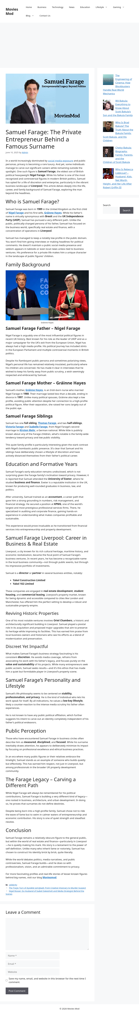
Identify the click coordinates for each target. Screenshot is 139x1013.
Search (107, 205)
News (72, 7)
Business (41, 7)
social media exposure (60, 160)
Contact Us (45, 15)
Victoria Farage (15, 426)
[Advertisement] (69, 44)
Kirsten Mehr (27, 430)
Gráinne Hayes (53, 212)
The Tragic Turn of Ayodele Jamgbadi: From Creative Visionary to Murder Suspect (47, 888)
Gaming (120, 7)
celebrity (13, 884)
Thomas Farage (47, 423)
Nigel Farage (16, 212)
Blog (31, 15)
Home (29, 7)
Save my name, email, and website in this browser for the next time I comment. (47, 980)
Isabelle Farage (38, 426)
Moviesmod (49, 877)
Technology (57, 7)
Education (85, 7)
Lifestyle (103, 7)
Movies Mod (12, 11)
